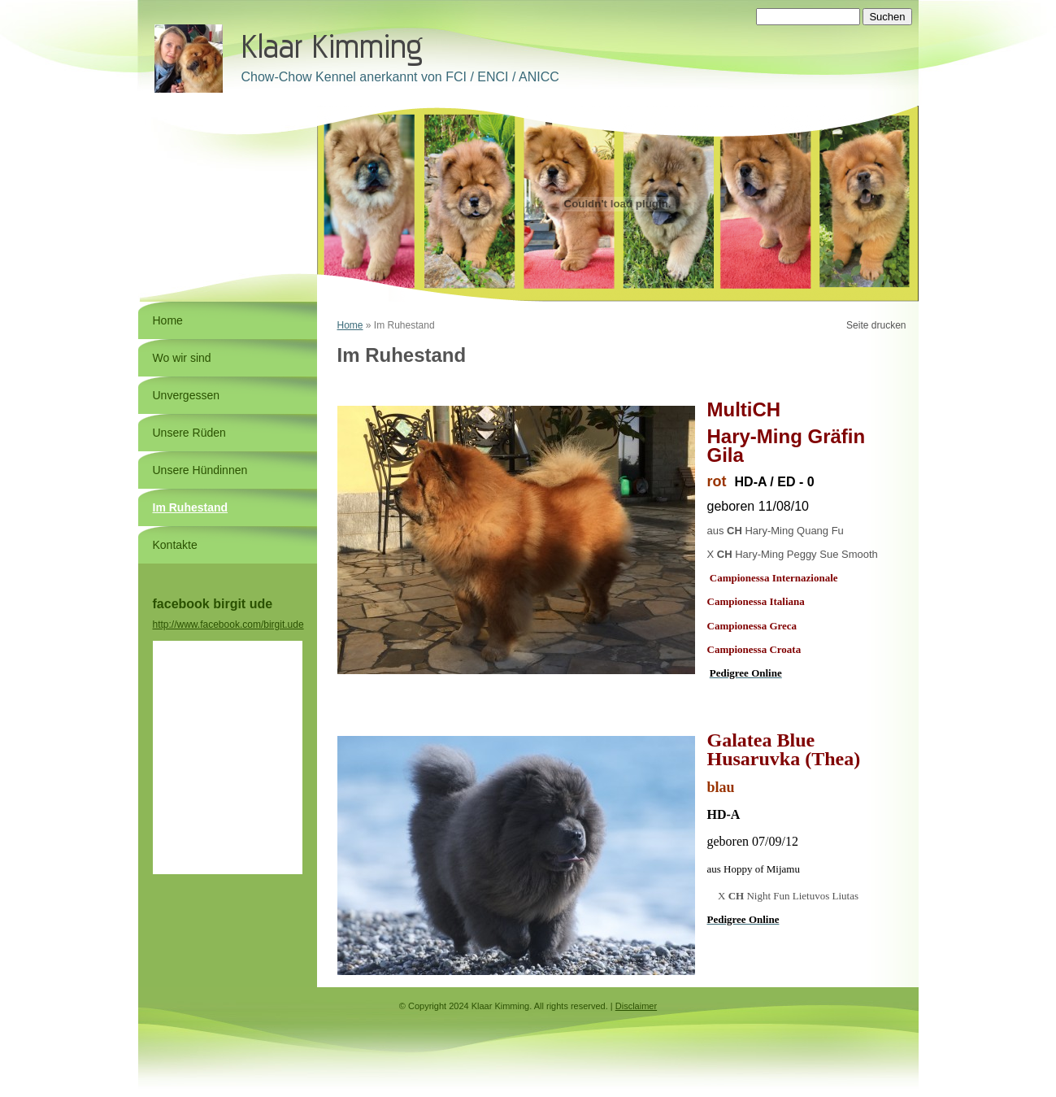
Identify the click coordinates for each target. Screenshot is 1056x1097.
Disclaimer (636, 1006)
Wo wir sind (182, 357)
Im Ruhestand (190, 507)
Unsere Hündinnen (200, 470)
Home (350, 325)
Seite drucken (876, 325)
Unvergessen (186, 395)
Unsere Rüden (189, 432)
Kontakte (175, 544)
